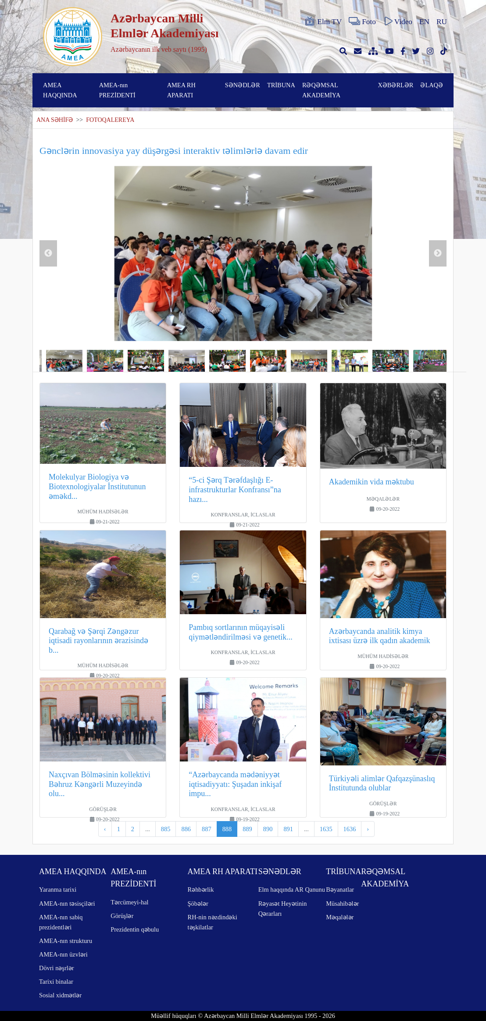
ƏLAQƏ (431, 85)
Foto (362, 21)
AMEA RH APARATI (181, 90)
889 (247, 828)
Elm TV (323, 21)
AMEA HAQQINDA (60, 90)
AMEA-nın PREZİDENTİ (117, 90)
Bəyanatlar (340, 889)
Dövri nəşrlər (56, 967)
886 (186, 828)
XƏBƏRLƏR (395, 85)
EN (424, 22)
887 (206, 828)
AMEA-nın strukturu (65, 940)
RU (441, 22)
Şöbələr (198, 903)
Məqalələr (340, 917)
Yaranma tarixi (57, 889)
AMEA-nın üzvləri (63, 954)
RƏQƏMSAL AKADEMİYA (321, 90)
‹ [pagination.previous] (105, 828)
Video (397, 21)
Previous (48, 253)
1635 (326, 828)
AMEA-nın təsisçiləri (67, 903)
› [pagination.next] (368, 828)
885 (166, 828)
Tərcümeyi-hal (129, 902)
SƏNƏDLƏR (242, 85)
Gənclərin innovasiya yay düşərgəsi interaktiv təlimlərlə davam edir (173, 150)
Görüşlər (122, 915)
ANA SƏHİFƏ (54, 120)
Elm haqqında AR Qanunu (291, 889)
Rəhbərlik (201, 889)
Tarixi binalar (56, 981)
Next (438, 253)
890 (268, 828)
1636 (349, 828)
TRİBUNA (281, 85)
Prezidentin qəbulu (135, 929)
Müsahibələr (342, 903)
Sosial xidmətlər (60, 995)
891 (288, 828)
